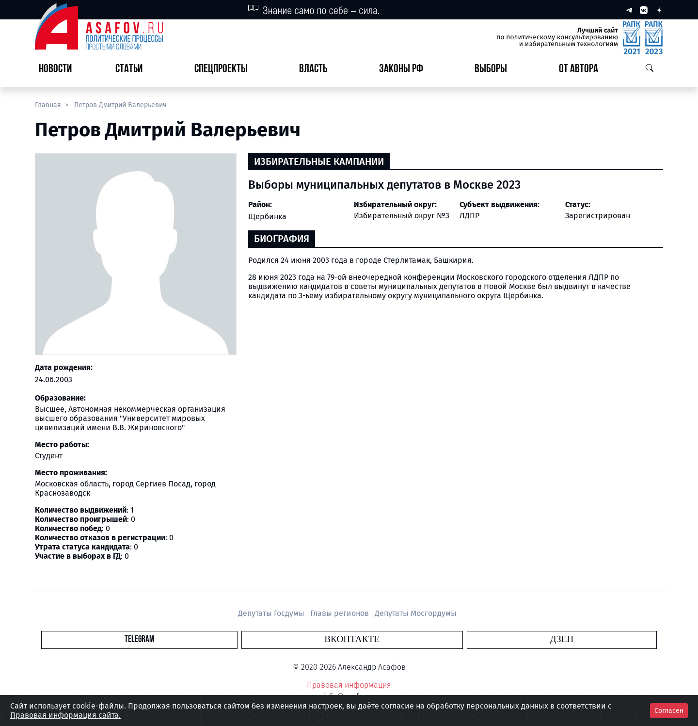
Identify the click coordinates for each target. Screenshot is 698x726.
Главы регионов (340, 613)
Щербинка (267, 216)
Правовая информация (349, 685)
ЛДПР (469, 215)
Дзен (408, 639)
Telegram (293, 639)
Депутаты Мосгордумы (416, 613)
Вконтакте (352, 639)
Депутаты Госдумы (272, 613)
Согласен (668, 711)
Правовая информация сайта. (65, 715)
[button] (132, 70)
